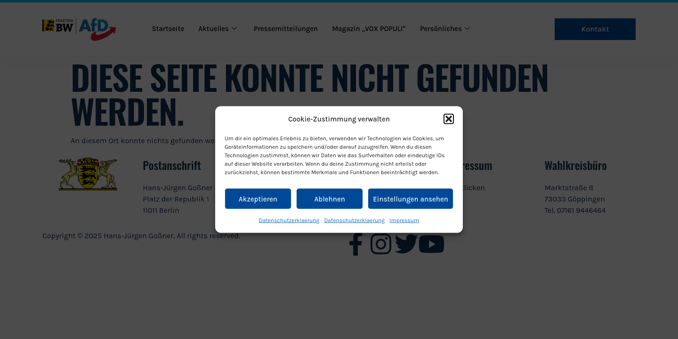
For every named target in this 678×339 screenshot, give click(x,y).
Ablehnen (329, 198)
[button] (448, 119)
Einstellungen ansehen (410, 198)
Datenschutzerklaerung (289, 220)
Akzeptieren (258, 198)
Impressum (404, 220)
